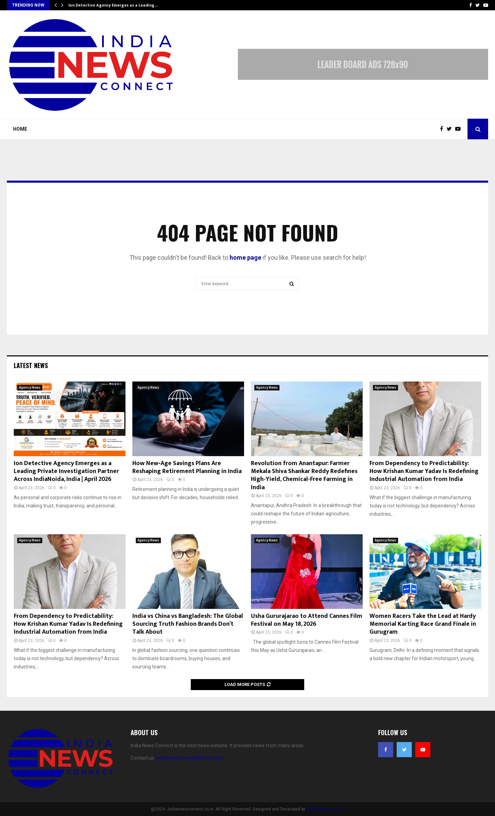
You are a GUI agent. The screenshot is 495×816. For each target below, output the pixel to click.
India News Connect (325, 809)
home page (245, 257)
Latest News (31, 365)
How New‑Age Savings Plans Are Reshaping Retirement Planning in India (187, 467)
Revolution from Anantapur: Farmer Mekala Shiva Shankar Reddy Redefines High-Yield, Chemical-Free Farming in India (304, 475)
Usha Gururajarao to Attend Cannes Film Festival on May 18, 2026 (306, 620)
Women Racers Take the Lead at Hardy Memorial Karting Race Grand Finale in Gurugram (423, 624)
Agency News (30, 387)
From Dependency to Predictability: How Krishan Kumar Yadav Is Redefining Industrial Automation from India (424, 471)
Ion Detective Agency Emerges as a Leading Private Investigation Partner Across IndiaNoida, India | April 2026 (66, 471)
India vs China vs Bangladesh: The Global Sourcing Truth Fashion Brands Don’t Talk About (187, 624)
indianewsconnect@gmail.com (189, 758)
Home (20, 129)
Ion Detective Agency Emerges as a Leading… (113, 5)
